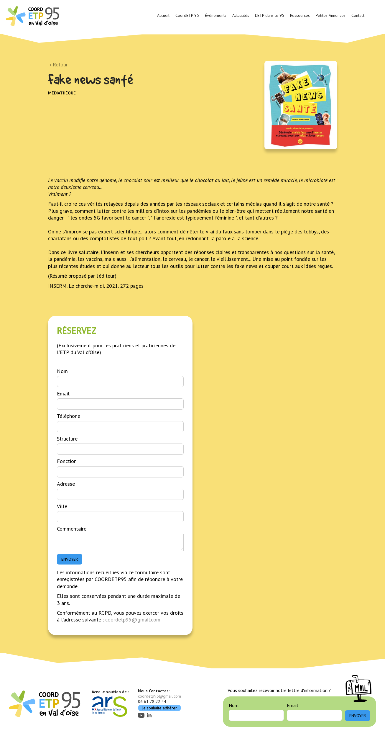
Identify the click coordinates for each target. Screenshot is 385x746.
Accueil (163, 15)
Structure (67, 438)
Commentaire (71, 528)
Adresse (66, 483)
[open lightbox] (300, 105)
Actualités (240, 15)
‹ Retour (59, 64)
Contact (357, 15)
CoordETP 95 (187, 15)
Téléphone (68, 416)
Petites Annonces (330, 15)
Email (63, 393)
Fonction (67, 461)
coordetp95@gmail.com (132, 619)
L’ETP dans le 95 (269, 15)
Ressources (300, 15)
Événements (215, 15)
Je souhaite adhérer (159, 708)
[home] (33, 15)
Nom (62, 371)
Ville (62, 506)
